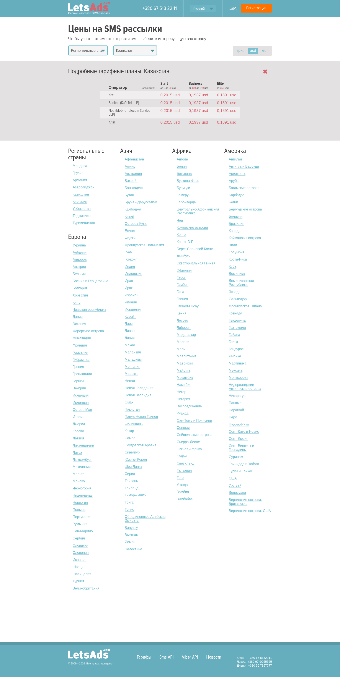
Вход (233, 8)
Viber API (190, 657)
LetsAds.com (89, 654)
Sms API (166, 657)
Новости (213, 657)
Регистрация (256, 8)
